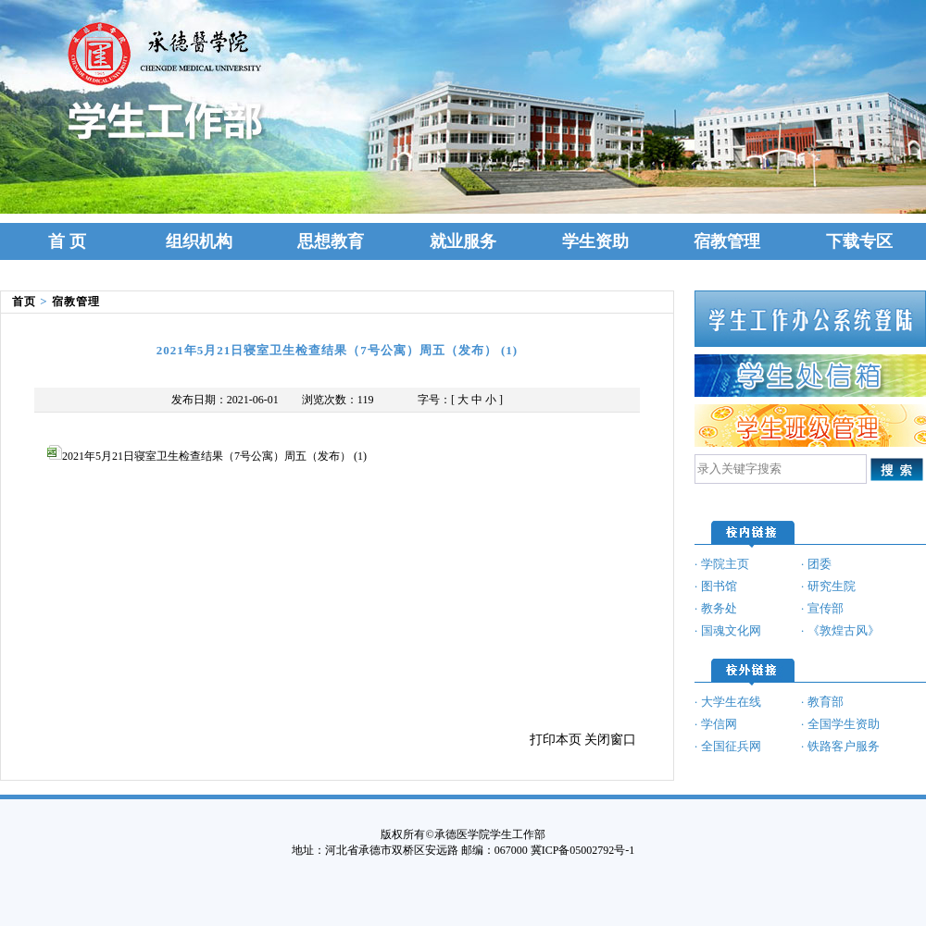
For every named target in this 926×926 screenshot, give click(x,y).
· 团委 (816, 564)
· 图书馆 (715, 586)
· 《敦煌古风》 (840, 630)
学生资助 (595, 241)
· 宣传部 (822, 608)
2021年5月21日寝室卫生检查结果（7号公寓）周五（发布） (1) (207, 456)
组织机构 (199, 241)
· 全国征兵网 (727, 746)
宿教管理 (727, 241)
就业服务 (463, 241)
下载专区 (859, 241)
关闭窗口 (610, 740)
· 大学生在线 (727, 702)
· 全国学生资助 (840, 724)
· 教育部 (822, 702)
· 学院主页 (721, 564)
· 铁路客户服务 (840, 746)
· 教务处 (715, 608)
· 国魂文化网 (727, 630)
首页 (24, 301)
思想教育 (330, 241)
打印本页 (556, 740)
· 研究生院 (828, 586)
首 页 (67, 241)
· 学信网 (715, 724)
